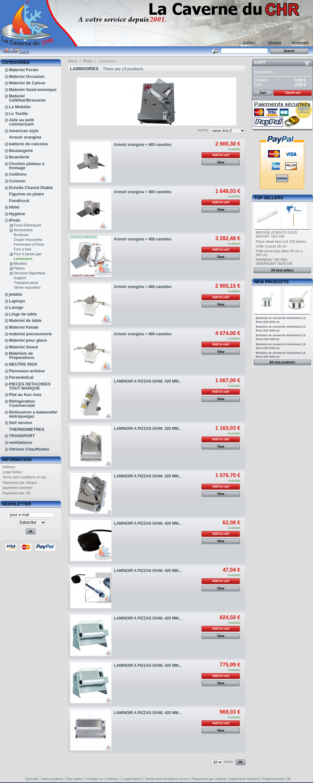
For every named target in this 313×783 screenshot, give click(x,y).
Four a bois (22, 249)
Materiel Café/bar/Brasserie (27, 98)
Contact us (94, 779)
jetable (15, 294)
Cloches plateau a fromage (26, 165)
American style (24, 130)
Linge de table (23, 314)
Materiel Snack (23, 347)
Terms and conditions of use (24, 477)
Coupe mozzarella (28, 239)
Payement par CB (16, 493)
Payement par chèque (20, 482)
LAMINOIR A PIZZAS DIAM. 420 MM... (148, 523)
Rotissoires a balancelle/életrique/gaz (33, 414)
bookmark (300, 42)
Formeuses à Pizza (29, 244)
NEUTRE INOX (23, 364)
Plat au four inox (25, 394)
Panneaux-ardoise (27, 371)
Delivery (9, 467)
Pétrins (19, 268)
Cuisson (17, 181)
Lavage (16, 307)
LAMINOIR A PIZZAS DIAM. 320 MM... (148, 381)
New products (271, 281)
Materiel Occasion (26, 76)
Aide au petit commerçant (21, 122)
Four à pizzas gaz (28, 254)
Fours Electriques (27, 225)
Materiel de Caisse (27, 82)
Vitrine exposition (27, 287)
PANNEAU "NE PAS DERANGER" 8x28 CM (274, 261)
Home (72, 61)
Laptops (17, 301)
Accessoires (23, 230)
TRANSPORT (22, 435)
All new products (282, 362)
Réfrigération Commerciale (22, 403)
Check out (292, 93)
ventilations (20, 442)
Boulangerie (21, 150)
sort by (202, 130)
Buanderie (19, 157)
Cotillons (18, 174)
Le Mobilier (20, 106)
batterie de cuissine (28, 143)
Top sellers (268, 197)
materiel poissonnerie (30, 333)
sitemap (274, 42)
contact (249, 42)
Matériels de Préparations (21, 355)
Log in (24, 52)
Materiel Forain (23, 69)
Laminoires (23, 259)
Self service (20, 422)
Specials (32, 779)
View (221, 162)
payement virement (18, 488)
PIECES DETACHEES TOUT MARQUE (30, 386)
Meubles (20, 263)
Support (20, 278)
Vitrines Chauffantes (29, 449)
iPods (14, 220)
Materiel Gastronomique (33, 89)
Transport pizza (26, 283)
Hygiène (17, 213)
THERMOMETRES (26, 429)
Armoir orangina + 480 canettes (143, 144)
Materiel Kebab (23, 327)
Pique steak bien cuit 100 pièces (281, 241)
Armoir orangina (25, 137)
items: (228, 762)
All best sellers (282, 270)
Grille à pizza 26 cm (271, 246)
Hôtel (14, 207)
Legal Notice (12, 472)
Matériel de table (25, 320)
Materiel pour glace (28, 340)
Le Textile (18, 113)
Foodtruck (19, 200)
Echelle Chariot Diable (31, 187)
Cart (260, 62)
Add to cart (220, 155)
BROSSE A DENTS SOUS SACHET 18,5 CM (276, 234)
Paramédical (21, 377)
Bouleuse (21, 235)
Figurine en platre (26, 194)
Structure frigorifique (29, 273)
